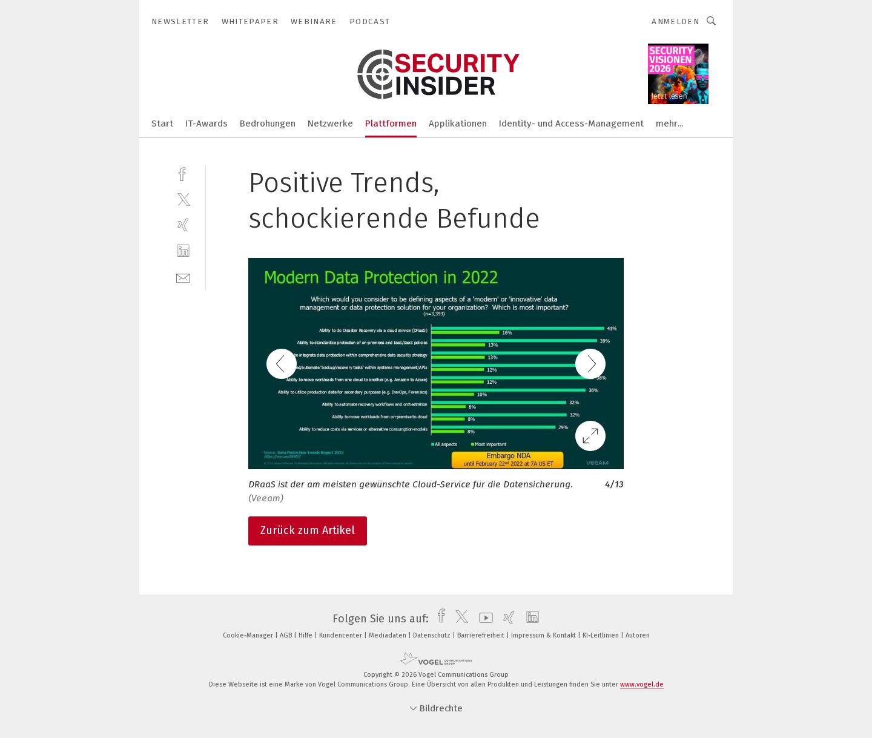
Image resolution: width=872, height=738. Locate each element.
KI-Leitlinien (602, 635)
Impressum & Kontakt (544, 635)
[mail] (183, 277)
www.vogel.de (642, 684)
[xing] (183, 224)
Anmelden (675, 21)
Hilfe (306, 635)
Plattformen (391, 123)
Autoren (638, 635)
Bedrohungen (268, 123)
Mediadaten (388, 635)
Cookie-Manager (249, 635)
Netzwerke (330, 123)
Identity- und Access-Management (571, 123)
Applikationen (458, 123)
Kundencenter (341, 635)
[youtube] (483, 618)
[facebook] (183, 172)
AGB (287, 635)
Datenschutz (432, 635)
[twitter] (183, 198)
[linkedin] (183, 251)
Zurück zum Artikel (307, 530)
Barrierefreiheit (481, 635)
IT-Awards (206, 123)
